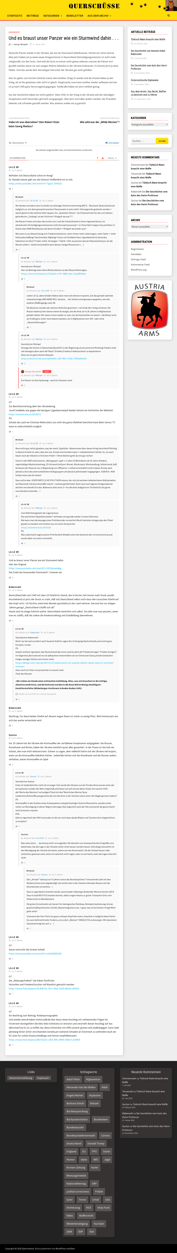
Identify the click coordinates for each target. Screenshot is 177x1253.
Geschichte (14, 32)
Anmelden (112, 142)
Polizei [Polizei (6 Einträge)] (99, 1191)
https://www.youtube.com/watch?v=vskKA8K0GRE (35, 953)
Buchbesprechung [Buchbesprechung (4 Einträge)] (77, 1111)
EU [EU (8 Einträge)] (84, 1151)
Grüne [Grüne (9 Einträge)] (106, 1151)
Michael (19, 197)
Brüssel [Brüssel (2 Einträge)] (94, 1103)
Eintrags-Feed (138, 259)
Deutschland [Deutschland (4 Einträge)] (74, 1143)
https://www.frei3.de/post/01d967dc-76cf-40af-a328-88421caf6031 (44, 988)
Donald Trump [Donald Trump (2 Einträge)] (95, 1143)
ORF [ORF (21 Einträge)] (94, 1183)
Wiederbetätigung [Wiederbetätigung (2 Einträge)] (77, 1223)
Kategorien (51, 15)
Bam (72, 1248)
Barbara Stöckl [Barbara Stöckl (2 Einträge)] (75, 1103)
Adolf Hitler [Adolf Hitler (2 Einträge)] (73, 1079)
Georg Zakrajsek (21, 44)
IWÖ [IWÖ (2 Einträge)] (95, 1159)
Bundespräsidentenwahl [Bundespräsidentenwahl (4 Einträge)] (81, 1135)
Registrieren (137, 249)
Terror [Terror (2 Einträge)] (82, 1199)
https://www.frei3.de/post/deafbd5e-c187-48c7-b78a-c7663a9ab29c (54, 358)
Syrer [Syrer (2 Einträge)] (70, 1199)
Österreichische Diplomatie (144, 80)
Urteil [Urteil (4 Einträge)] (95, 1199)
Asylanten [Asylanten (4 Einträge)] (95, 1095)
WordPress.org (139, 269)
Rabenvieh (34, 632)
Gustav (13, 735)
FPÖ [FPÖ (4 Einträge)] (94, 1151)
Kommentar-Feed (140, 264)
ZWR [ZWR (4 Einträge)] (69, 1231)
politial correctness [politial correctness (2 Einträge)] (78, 1191)
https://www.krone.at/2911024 (36, 527)
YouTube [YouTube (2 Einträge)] (99, 1223)
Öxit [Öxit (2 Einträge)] (91, 1231)
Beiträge (33, 15)
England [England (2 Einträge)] (71, 1151)
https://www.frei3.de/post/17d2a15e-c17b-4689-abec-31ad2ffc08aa (53, 273)
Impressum (43, 1078)
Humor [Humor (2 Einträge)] (71, 1159)
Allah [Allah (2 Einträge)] (105, 1087)
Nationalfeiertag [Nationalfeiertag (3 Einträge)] (76, 1183)
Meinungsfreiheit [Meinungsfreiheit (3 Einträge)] (76, 1175)
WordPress (61, 1248)
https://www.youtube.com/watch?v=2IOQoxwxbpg (35, 568)
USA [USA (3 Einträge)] (107, 1199)
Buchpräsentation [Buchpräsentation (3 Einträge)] (77, 1119)
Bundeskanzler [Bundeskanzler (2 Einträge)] (75, 1127)
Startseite (14, 15)
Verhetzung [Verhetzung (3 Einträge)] (73, 1207)
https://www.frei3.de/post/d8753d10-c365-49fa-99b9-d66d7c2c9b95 (44, 1039)
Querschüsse (28, 1248)
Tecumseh (127, 1091)
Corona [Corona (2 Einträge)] (105, 1135)
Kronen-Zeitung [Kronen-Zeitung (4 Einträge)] (76, 1167)
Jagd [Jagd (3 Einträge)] (107, 1159)
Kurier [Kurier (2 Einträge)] (94, 1167)
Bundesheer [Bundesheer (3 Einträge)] (101, 1119)
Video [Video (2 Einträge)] (70, 1215)
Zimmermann (129, 1078)
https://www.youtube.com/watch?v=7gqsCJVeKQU (35, 183)
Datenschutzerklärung (20, 1078)
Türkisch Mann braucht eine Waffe (148, 39)
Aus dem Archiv (98, 15)
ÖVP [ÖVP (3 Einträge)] (80, 1231)
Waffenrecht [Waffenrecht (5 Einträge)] (86, 1215)
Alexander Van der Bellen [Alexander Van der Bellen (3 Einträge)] (81, 1087)
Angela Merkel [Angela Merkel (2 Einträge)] (75, 1095)
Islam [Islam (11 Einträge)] (84, 1159)
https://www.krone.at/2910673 (25, 414)
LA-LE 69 (14, 167)
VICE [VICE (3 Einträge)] (88, 1207)
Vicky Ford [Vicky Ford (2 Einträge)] (103, 1207)
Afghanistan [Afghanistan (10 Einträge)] (93, 1079)
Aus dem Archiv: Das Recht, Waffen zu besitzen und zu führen (148, 93)
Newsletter (74, 15)
